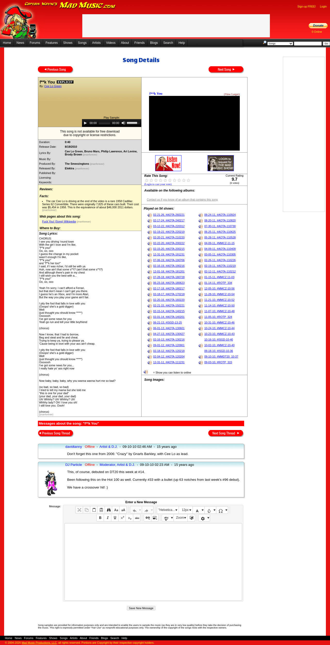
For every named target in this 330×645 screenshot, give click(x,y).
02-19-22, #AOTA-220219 (169, 231)
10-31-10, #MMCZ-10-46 (219, 322)
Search (168, 43)
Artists (96, 43)
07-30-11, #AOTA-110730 (220, 226)
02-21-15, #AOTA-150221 (169, 305)
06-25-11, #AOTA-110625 (220, 231)
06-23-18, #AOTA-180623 (169, 282)
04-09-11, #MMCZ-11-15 (219, 243)
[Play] (85, 123)
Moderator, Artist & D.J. (117, 465)
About (125, 43)
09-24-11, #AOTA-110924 (220, 214)
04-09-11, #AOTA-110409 (220, 248)
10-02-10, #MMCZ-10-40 (219, 345)
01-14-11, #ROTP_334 (218, 282)
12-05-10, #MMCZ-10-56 (219, 288)
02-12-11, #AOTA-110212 (220, 271)
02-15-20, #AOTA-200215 (169, 248)
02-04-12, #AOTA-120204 (169, 356)
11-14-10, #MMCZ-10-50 (219, 305)
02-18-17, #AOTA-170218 (169, 294)
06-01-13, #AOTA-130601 (169, 328)
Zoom (180, 517)
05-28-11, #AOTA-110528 (220, 237)
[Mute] (123, 123)
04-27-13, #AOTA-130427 (169, 333)
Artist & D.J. (109, 447)
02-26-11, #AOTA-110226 (220, 260)
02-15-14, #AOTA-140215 (169, 311)
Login (323, 6)
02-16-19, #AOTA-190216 (169, 265)
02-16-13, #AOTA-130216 (169, 339)
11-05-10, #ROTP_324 (218, 316)
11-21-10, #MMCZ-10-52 (219, 299)
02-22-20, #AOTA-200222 (169, 243)
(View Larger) (232, 94)
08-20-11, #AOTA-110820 (220, 220)
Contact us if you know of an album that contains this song (182, 199)
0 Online (317, 31)
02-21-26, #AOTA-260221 (169, 214)
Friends (139, 43)
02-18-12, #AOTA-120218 (169, 350)
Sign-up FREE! (307, 6)
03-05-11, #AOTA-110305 (220, 254)
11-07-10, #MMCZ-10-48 (219, 311)
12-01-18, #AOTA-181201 (169, 271)
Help (181, 43)
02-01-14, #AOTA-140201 (169, 316)
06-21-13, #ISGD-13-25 (167, 322)
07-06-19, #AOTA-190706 (169, 260)
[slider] (104, 123)
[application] (111, 123)
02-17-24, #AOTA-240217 (169, 220)
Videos (110, 43)
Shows (67, 43)
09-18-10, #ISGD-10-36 (218, 350)
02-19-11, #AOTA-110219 (220, 265)
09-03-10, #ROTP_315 (218, 362)
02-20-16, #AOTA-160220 (169, 299)
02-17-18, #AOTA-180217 (169, 288)
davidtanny (73, 447)
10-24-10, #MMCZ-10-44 (219, 328)
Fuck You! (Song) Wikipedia (59, 221)
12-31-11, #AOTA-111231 (169, 362)
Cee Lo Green (53, 86)
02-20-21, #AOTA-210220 (169, 237)
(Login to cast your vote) (157, 184)
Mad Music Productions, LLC (39, 642)
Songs (82, 43)
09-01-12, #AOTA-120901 (169, 345)
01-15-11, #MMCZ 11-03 (219, 277)
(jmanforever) (90, 154)
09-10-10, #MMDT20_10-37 (221, 356)
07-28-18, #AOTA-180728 (169, 277)
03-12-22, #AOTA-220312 (169, 226)
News (20, 43)
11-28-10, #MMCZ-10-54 (219, 294)
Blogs (154, 43)
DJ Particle (73, 465)
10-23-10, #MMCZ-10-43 (219, 333)
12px (185, 510)
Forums (35, 43)
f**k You (155, 93)
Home (7, 43)
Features (52, 43)
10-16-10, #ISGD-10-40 (218, 339)
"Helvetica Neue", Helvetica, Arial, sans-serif (169, 510)
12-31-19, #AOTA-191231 (169, 254)
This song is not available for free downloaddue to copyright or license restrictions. (90, 133)
